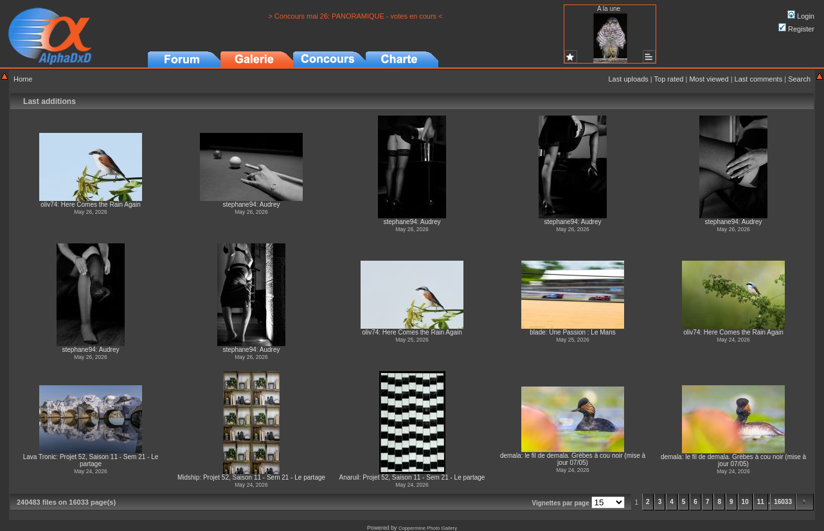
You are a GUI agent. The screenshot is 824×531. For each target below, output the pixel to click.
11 (760, 501)
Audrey (270, 204)
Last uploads (628, 79)
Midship (188, 477)
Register (796, 29)
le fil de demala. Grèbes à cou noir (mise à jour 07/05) (584, 459)
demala (510, 455)
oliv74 (48, 204)
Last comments (759, 79)
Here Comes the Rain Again (101, 204)
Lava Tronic (40, 456)
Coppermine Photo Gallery (428, 528)
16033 (783, 501)
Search (799, 79)
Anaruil (349, 477)
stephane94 (239, 204)
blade (537, 332)
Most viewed (708, 79)
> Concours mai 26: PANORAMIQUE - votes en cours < (355, 16)
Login (800, 16)
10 (745, 501)
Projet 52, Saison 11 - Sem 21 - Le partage (264, 477)
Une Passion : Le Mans (582, 332)
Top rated (669, 79)
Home (22, 79)
